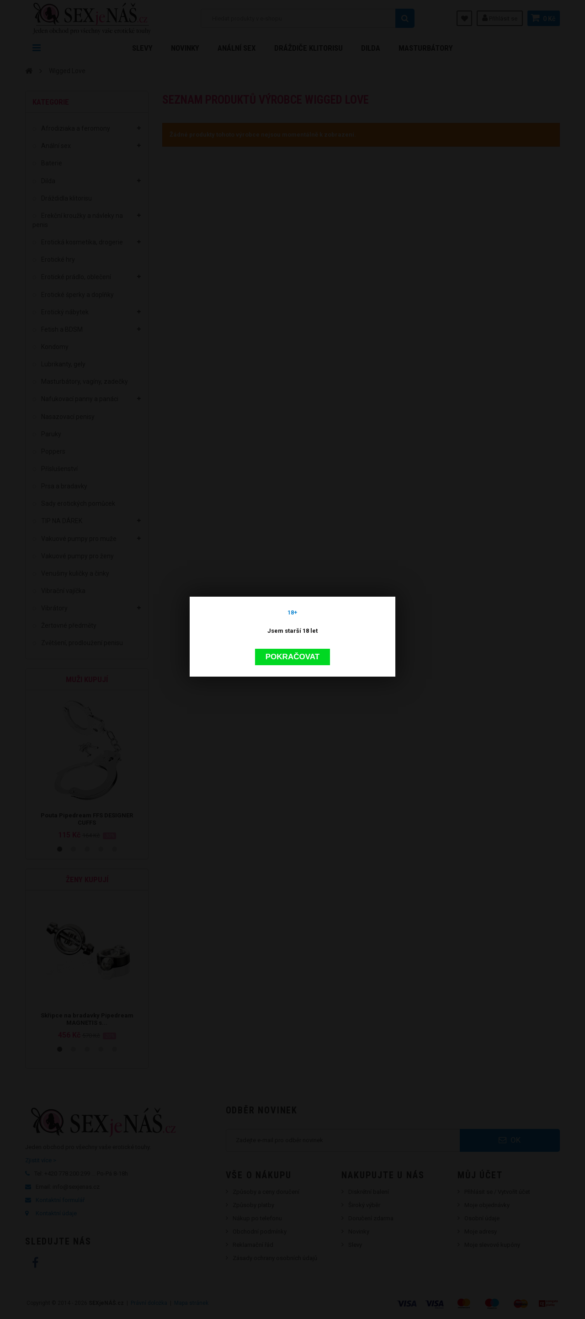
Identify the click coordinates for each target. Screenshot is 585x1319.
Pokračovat (292, 656)
